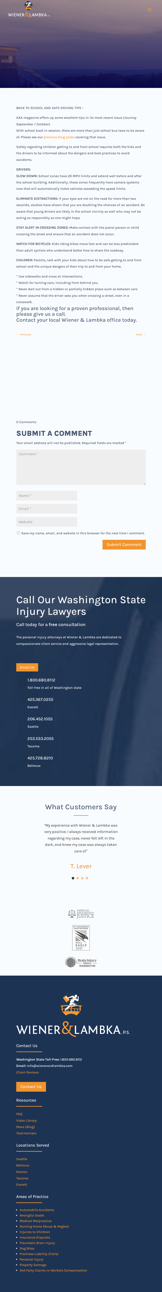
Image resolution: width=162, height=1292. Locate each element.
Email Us (27, 667)
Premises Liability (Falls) (39, 1254)
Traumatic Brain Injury (37, 1243)
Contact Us (31, 1086)
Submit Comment (124, 544)
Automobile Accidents (37, 1210)
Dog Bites (27, 1248)
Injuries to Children (35, 1232)
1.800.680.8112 (41, 680)
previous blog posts (59, 137)
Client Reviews (27, 1072)
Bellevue (22, 1165)
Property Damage (33, 1265)
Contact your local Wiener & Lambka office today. (76, 320)
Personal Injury (31, 1259)
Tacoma (22, 1178)
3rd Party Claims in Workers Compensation (53, 1270)
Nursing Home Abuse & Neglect (44, 1226)
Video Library (26, 1120)
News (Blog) (25, 1127)
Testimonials (26, 1133)
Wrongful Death (32, 1215)
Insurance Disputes (35, 1237)
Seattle (21, 1159)
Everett (21, 1185)
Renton (21, 1172)
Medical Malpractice (35, 1221)
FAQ (19, 1114)
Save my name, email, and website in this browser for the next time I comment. (83, 533)
